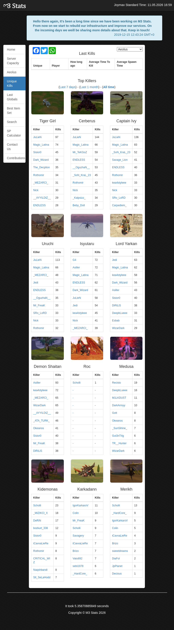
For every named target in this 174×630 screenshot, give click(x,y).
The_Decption (41, 167)
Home (11, 49)
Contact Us (12, 147)
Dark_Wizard (40, 159)
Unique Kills (12, 83)
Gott (114, 412)
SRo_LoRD (119, 197)
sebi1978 (78, 566)
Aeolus (11, 72)
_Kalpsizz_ (79, 197)
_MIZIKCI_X (40, 513)
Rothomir (38, 175)
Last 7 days (68, 87)
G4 (74, 260)
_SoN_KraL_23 (82, 175)
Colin (76, 513)
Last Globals (12, 97)
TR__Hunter (119, 443)
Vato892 (77, 558)
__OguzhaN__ (81, 167)
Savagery (78, 535)
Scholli (76, 382)
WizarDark (118, 328)
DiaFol (116, 558)
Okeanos (38, 428)
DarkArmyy (118, 405)
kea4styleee (119, 182)
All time (108, 87)
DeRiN (37, 520)
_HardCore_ (80, 573)
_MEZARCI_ (40, 182)
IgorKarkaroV (80, 505)
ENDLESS (39, 205)
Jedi (35, 282)
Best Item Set (13, 111)
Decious (117, 573)
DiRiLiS (116, 305)
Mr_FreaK (39, 305)
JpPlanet (117, 566)
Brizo (76, 551)
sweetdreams (120, 551)
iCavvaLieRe (40, 543)
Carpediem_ (119, 205)
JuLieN (37, 137)
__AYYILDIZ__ (42, 197)
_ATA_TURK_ (41, 420)
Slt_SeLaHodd (41, 577)
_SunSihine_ (119, 428)
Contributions (16, 158)
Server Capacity (13, 61)
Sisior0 (37, 152)
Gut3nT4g (118, 435)
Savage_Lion (120, 159)
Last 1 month (89, 87)
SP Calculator (14, 133)
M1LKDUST (119, 397)
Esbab (116, 320)
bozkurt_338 (40, 528)
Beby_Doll (79, 205)
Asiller (76, 267)
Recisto (116, 382)
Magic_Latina (41, 144)
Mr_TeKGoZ (80, 152)
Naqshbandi (40, 569)
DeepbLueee (119, 313)
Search (12, 122)
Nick (35, 190)
